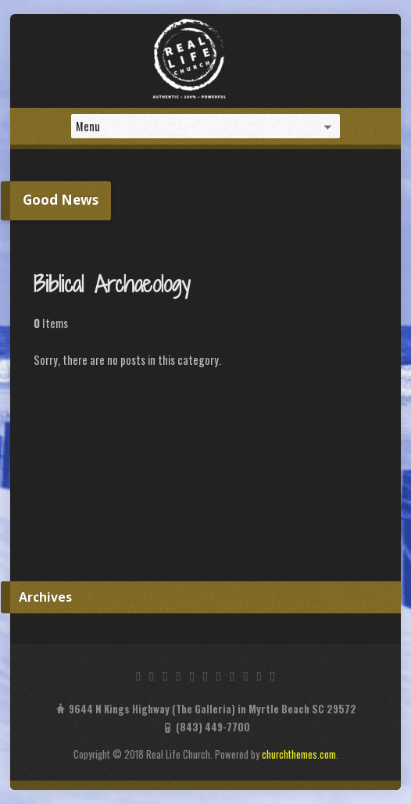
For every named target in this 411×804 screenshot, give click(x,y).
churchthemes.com (299, 754)
